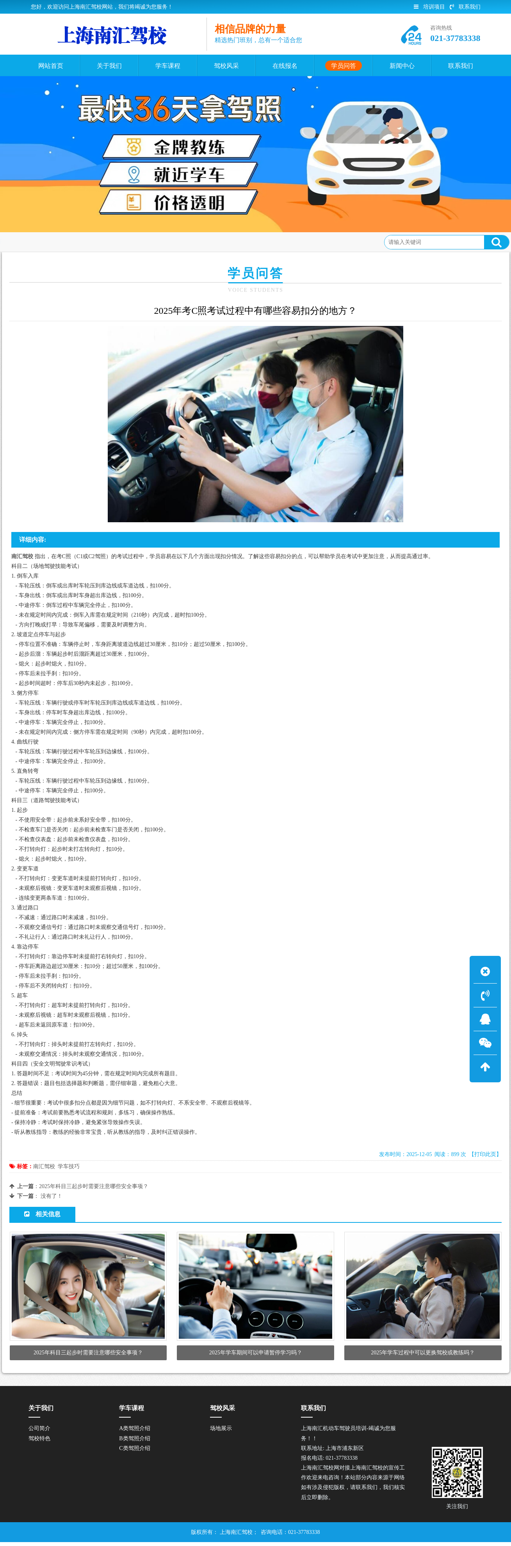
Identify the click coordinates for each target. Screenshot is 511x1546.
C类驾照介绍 (134, 1452)
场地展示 (221, 1432)
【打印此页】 (485, 1154)
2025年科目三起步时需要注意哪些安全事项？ (93, 1186)
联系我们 (465, 7)
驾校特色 (39, 1442)
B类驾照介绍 (134, 1442)
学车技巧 (69, 1166)
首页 (44, 242)
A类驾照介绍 (134, 1432)
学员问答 (70, 242)
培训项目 (429, 7)
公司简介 (39, 1432)
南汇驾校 (44, 1166)
